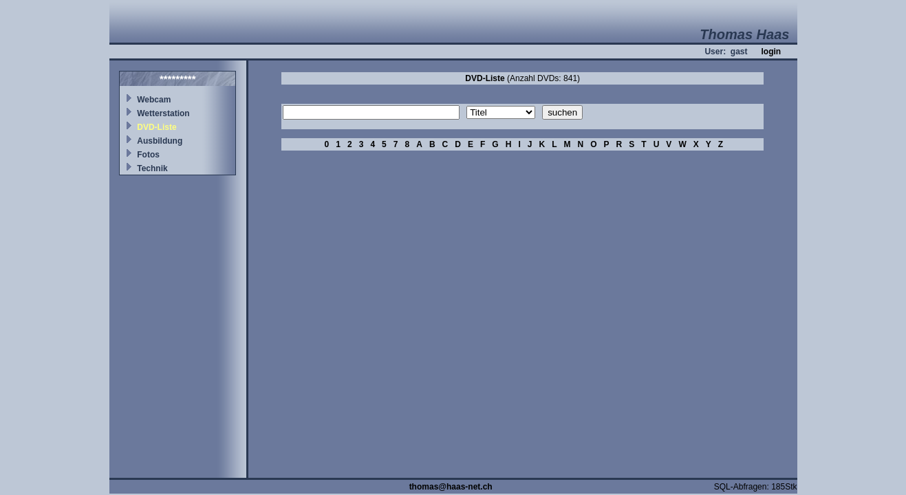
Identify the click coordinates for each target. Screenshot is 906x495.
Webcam (154, 99)
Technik (152, 168)
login (771, 51)
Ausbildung (159, 141)
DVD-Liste (156, 127)
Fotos (148, 155)
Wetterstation (163, 113)
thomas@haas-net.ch (451, 487)
